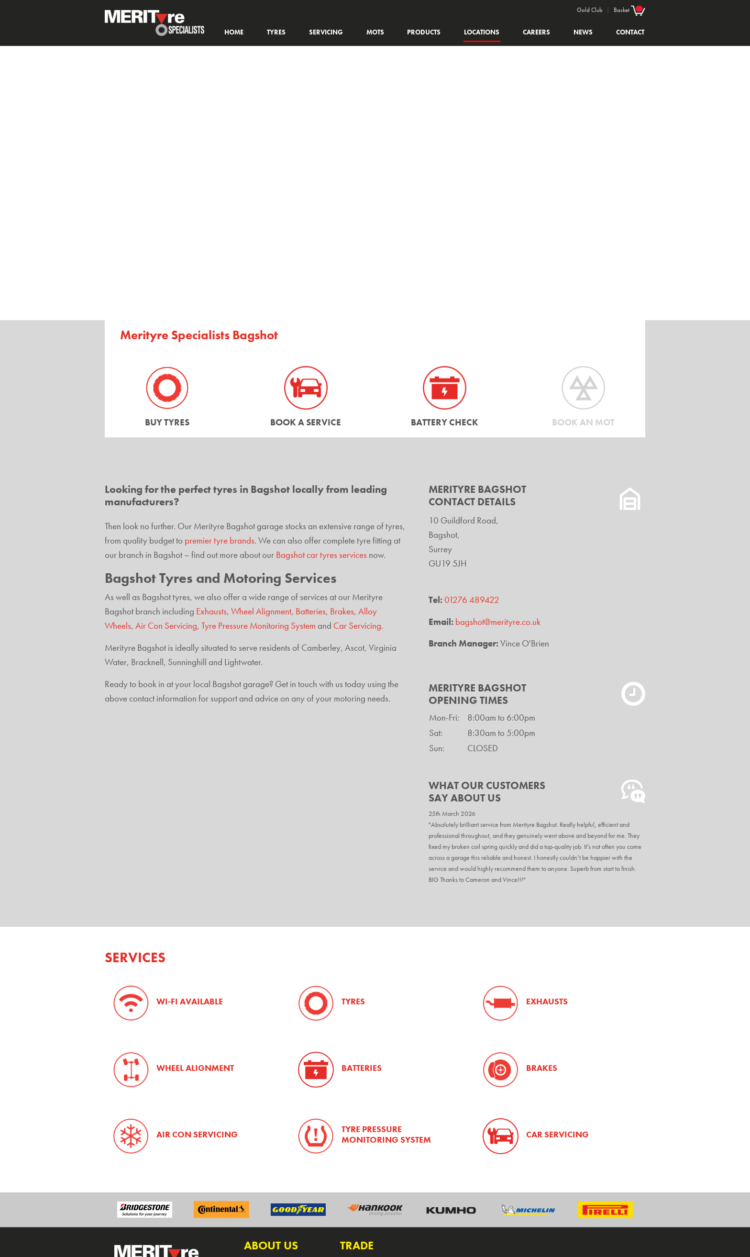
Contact (630, 32)
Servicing (326, 32)
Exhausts (211, 611)
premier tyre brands (219, 540)
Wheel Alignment (261, 611)
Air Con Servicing (166, 626)
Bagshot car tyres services (321, 555)
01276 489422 (471, 600)
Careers (536, 32)
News (583, 32)
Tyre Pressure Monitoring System (258, 626)
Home (233, 32)
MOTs (375, 32)
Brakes (342, 611)
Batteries (311, 611)
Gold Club (590, 10)
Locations (481, 32)
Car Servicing (357, 626)
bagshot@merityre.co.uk (497, 622)
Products (424, 32)
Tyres (276, 32)
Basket (629, 9)
